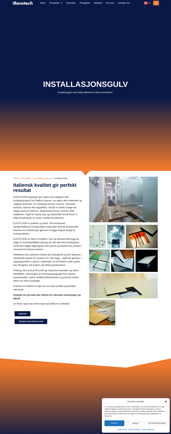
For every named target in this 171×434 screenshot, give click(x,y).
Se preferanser (157, 423)
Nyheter (98, 3)
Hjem (43, 3)
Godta (114, 423)
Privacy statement (134, 429)
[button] (166, 401)
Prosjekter (85, 3)
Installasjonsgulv (43, 178)
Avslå (135, 423)
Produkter (55, 3)
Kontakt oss (124, 3)
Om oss (110, 3)
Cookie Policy (122, 429)
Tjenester (71, 3)
